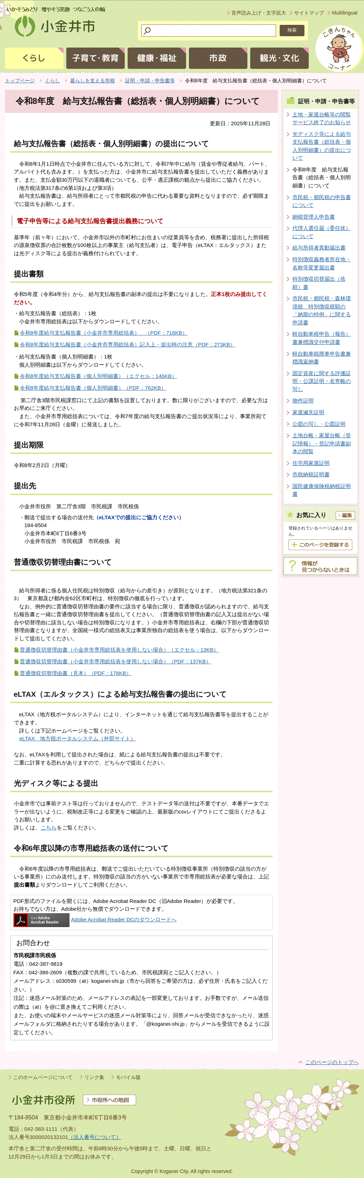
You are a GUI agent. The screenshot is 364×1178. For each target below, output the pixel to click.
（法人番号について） (94, 1137)
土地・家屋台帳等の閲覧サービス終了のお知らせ (321, 118)
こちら (49, 827)
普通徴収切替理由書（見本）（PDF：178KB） (75, 673)
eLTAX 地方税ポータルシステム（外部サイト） (77, 738)
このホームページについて (43, 1077)
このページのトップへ (332, 1062)
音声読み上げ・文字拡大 (258, 13)
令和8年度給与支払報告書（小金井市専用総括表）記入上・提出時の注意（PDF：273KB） (128, 344)
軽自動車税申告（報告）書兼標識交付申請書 (321, 338)
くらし (52, 80)
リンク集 (94, 1077)
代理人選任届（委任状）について (321, 232)
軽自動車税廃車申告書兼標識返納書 (321, 358)
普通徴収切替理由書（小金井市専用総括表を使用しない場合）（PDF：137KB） (115, 661)
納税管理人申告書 (313, 217)
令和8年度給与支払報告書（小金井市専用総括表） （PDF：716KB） (104, 333)
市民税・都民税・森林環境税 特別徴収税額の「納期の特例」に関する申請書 (321, 310)
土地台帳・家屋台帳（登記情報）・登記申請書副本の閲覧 (321, 443)
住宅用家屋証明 (311, 463)
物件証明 (303, 401)
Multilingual (345, 13)
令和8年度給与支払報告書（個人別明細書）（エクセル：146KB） (98, 376)
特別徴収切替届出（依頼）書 (319, 283)
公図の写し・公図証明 (319, 424)
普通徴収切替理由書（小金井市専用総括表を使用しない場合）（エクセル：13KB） (119, 650)
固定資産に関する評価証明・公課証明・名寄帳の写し (321, 381)
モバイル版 (128, 1077)
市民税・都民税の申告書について (321, 201)
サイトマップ (309, 13)
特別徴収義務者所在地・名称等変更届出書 (321, 263)
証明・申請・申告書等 (150, 80)
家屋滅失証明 (308, 412)
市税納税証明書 (311, 474)
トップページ (20, 80)
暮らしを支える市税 (92, 80)
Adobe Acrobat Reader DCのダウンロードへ (95, 919)
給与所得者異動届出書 (319, 248)
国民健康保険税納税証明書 (321, 490)
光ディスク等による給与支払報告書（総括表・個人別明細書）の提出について (321, 146)
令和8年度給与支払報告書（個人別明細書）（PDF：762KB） (93, 388)
